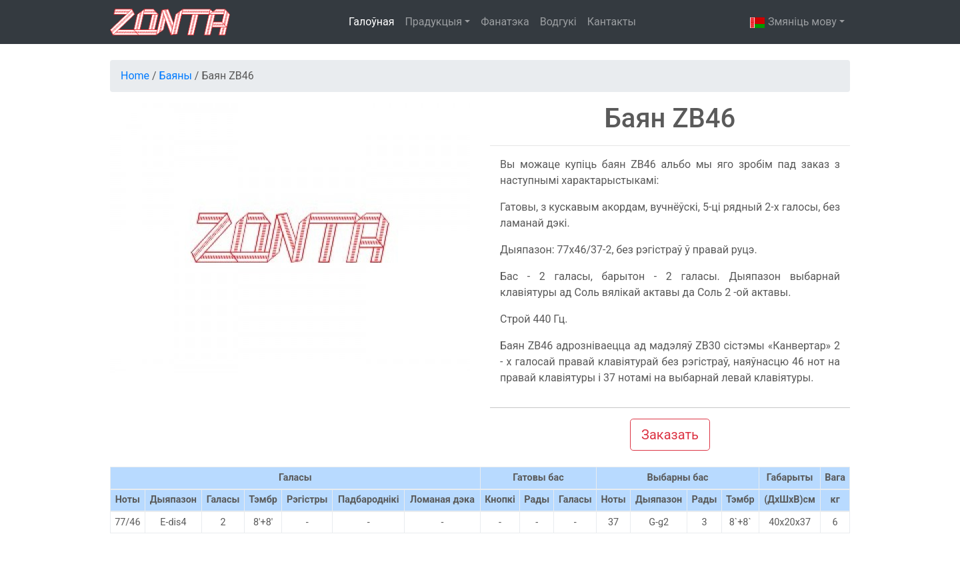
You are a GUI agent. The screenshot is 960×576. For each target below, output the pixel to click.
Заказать (670, 435)
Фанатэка (505, 21)
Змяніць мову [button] (793, 23)
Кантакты (611, 21)
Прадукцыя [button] (433, 21)
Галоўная (371, 21)
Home (135, 75)
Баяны (175, 75)
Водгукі (558, 21)
